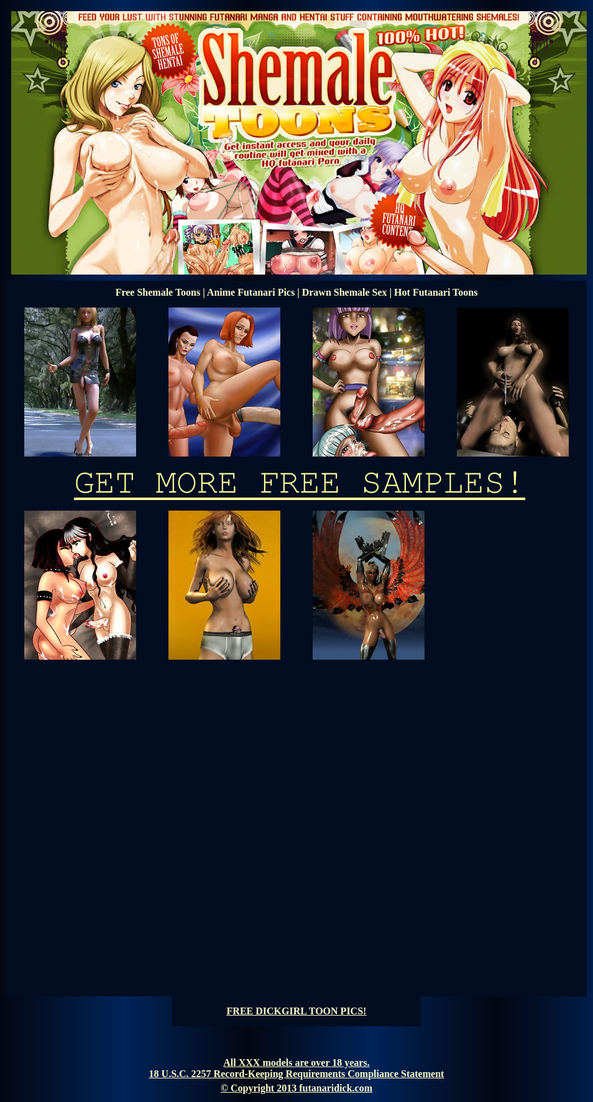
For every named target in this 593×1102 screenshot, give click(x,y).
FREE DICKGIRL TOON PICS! (297, 1011)
